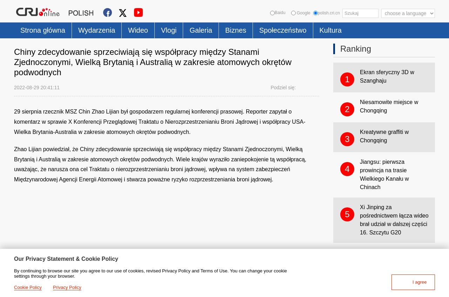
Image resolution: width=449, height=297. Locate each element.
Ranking (355, 48)
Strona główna (42, 30)
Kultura (331, 30)
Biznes (235, 30)
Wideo (138, 30)
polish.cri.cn (326, 13)
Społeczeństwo (283, 30)
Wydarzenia (96, 30)
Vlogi (168, 30)
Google (300, 13)
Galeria (200, 30)
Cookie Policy (28, 287)
